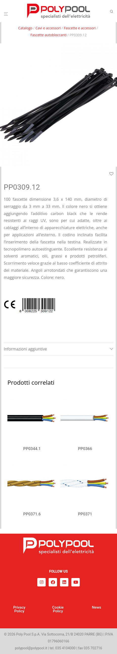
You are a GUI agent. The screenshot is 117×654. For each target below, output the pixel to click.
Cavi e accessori (48, 28)
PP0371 (85, 514)
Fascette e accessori (80, 28)
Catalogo (25, 28)
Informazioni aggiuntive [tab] (25, 349)
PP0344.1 (32, 448)
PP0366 (85, 448)
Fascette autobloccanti (48, 35)
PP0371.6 (32, 514)
